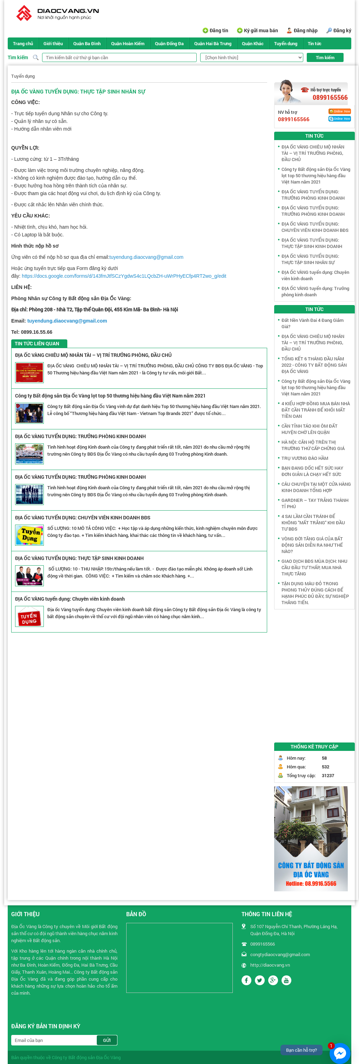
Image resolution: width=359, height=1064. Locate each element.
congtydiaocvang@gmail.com (280, 954)
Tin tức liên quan (37, 343)
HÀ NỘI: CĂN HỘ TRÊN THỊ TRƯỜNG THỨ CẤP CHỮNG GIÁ (313, 445)
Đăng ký (342, 30)
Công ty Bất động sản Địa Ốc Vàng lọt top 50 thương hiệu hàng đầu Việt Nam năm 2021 (110, 395)
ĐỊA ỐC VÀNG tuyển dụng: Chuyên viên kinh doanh (70, 598)
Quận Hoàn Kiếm (127, 43)
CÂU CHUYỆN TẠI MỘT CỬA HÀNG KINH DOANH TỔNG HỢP (316, 487)
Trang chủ (23, 43)
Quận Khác (253, 43)
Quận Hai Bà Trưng (212, 43)
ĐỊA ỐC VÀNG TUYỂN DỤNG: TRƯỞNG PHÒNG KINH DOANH (80, 436)
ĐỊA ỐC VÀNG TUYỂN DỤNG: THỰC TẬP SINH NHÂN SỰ (310, 259)
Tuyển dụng (285, 43)
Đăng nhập (306, 30)
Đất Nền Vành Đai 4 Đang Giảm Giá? (313, 323)
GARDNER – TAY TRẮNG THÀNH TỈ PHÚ (315, 503)
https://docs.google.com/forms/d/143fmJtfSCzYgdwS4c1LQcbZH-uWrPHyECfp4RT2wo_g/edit (124, 276)
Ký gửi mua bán (261, 30)
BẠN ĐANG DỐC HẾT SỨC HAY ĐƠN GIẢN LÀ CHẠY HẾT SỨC (312, 471)
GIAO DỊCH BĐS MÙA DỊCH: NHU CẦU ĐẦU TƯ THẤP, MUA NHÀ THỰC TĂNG (314, 567)
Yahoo (339, 111)
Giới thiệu (53, 43)
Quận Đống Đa (169, 43)
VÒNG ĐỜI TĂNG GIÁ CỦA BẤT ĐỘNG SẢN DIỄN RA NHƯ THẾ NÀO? (312, 545)
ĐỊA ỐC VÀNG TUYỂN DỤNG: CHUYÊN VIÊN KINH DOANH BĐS (82, 517)
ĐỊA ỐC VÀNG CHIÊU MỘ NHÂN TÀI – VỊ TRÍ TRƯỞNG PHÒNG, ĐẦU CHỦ (93, 355)
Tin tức (314, 43)
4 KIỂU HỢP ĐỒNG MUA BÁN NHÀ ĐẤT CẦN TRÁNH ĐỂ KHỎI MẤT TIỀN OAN (316, 409)
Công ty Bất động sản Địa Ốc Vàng (86, 1057)
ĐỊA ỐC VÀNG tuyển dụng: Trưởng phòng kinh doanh (315, 291)
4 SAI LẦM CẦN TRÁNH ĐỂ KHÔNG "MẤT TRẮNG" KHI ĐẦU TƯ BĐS (313, 522)
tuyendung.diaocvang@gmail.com (146, 257)
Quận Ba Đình (87, 43)
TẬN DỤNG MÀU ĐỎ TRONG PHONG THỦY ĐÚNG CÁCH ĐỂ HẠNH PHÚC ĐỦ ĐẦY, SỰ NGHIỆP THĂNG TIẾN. (315, 593)
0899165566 (330, 97)
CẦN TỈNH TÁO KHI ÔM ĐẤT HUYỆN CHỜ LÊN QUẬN (310, 429)
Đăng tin (219, 30)
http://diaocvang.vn (270, 965)
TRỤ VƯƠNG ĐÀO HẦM (305, 458)
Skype (339, 119)
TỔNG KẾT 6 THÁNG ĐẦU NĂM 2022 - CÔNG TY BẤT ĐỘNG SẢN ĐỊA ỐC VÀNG (314, 364)
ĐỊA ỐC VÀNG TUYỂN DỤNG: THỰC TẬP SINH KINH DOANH (79, 558)
